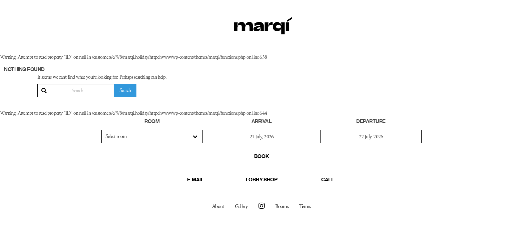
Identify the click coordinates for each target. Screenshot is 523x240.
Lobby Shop (261, 179)
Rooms (282, 206)
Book (261, 156)
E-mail (195, 179)
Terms (305, 206)
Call (327, 179)
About (218, 206)
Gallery (241, 206)
